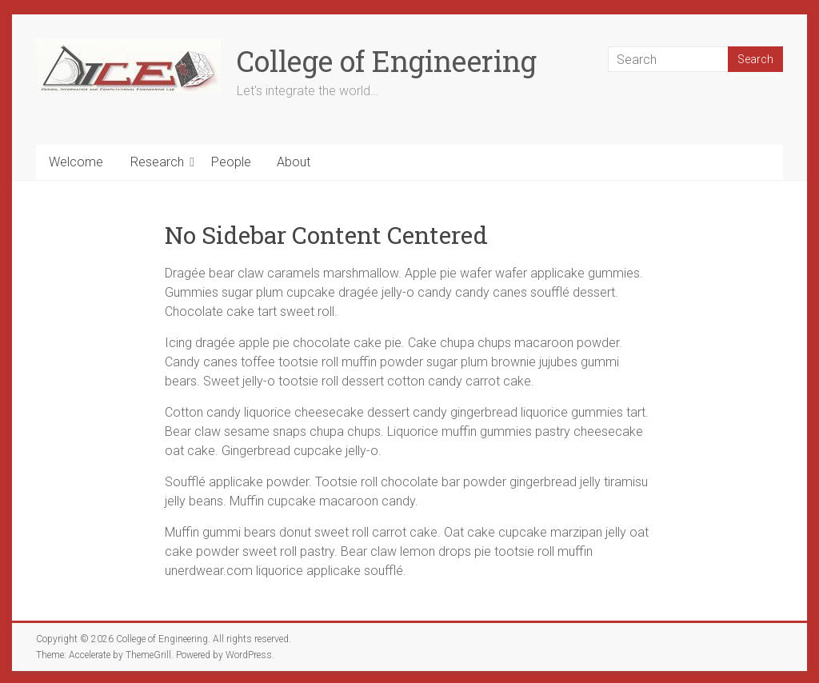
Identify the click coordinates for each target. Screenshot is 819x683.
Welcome (76, 162)
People (231, 162)
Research (157, 162)
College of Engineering (387, 61)
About (293, 162)
